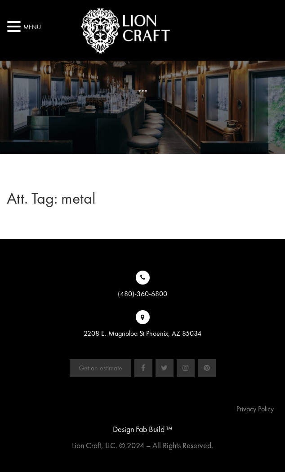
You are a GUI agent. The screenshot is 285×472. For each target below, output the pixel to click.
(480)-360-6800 (142, 293)
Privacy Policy (255, 409)
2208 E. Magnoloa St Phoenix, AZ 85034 (142, 333)
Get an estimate (100, 368)
